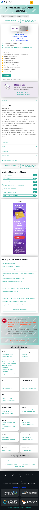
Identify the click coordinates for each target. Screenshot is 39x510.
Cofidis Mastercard (20, 175)
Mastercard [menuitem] (11, 16)
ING (3, 380)
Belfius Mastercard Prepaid (29, 464)
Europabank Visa (26, 450)
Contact (15, 507)
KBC (3, 394)
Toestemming (28, 507)
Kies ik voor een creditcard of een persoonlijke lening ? (16, 288)
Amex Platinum (25, 360)
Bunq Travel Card (19, 466)
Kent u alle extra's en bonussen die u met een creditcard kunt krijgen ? (17, 274)
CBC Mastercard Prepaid (28, 462)
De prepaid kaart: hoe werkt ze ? (10, 291)
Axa (23, 420)
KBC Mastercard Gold (7, 398)
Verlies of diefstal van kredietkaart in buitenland (14, 301)
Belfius (4, 420)
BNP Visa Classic (26, 437)
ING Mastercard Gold (7, 388)
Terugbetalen (5, 142)
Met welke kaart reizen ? (8, 270)
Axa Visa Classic (26, 422)
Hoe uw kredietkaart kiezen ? (9, 263)
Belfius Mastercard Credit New (20, 192)
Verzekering (5, 151)
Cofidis (4, 435)
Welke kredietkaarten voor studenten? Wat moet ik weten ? (17, 295)
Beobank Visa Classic (7, 354)
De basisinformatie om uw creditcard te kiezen (14, 278)
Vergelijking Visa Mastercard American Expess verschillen (17, 305)
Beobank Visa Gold (7, 358)
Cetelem (4, 447)
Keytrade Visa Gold (7, 411)
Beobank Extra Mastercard (20, 189)
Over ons (9, 507)
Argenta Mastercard (20, 179)
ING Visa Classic (6, 383)
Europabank (25, 447)
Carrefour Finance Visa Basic (29, 383)
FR (36, 2)
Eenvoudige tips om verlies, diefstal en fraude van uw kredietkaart (19, 298)
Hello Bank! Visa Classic (28, 441)
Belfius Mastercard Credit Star (20, 196)
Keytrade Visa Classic (7, 409)
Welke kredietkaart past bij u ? (10, 285)
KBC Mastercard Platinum (8, 400)
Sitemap (22, 507)
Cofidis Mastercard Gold (8, 439)
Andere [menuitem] (26, 16)
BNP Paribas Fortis (27, 435)
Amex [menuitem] (19, 16)
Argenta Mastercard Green (28, 409)
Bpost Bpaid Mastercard (10, 460)
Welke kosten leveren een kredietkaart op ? (13, 266)
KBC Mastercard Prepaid (10, 464)
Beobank (4, 352)
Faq (18, 507)
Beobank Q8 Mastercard (10, 20)
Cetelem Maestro (6, 450)
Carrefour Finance (27, 380)
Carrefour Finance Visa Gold (29, 388)
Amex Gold (24, 358)
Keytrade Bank (6, 407)
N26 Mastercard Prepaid (28, 460)
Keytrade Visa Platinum (8, 413)
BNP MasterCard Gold (27, 439)
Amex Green (25, 356)
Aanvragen (6, 75)
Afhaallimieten (5, 155)
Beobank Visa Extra (7, 356)
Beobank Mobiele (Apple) (23, 94)
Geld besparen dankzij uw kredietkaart (12, 281)
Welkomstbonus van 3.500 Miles (9, 160)
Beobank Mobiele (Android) (24, 92)
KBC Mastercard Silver (8, 397)
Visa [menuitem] (3, 16)
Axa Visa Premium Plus (28, 424)
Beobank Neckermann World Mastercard (20, 185)
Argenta (24, 407)
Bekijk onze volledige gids (19, 309)
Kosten (3, 146)
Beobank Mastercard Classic (9, 361)
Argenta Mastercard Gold (28, 411)
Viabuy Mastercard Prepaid (10, 462)
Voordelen (4, 100)
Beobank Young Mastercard (9, 363)
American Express (27, 352)
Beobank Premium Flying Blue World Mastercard (29, 21)
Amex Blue (24, 354)
